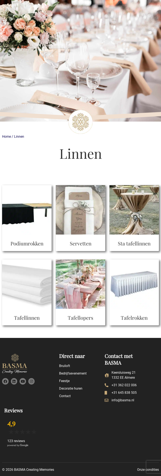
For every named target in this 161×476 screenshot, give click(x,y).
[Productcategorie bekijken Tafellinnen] (27, 291)
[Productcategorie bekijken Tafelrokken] (134, 291)
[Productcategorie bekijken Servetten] (80, 217)
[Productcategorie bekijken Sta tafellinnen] (134, 217)
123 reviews (16, 441)
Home (6, 137)
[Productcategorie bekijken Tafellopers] (80, 291)
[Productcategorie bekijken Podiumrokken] (27, 217)
